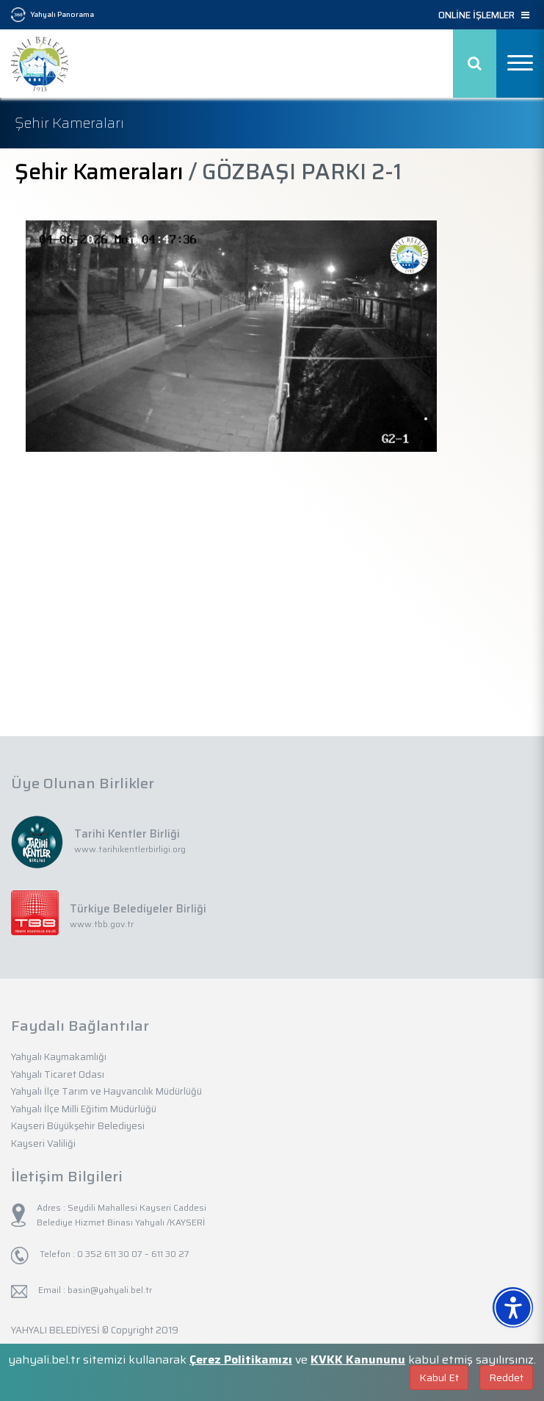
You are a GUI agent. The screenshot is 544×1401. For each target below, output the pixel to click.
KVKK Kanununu (358, 1359)
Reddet (506, 1377)
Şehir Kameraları (99, 171)
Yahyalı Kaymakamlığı (58, 1057)
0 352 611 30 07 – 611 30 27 (132, 1254)
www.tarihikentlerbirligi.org (130, 849)
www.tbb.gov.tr (102, 924)
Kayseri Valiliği (43, 1143)
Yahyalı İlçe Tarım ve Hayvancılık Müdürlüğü (106, 1091)
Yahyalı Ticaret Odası (57, 1074)
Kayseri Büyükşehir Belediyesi (78, 1126)
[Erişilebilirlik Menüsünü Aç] (513, 1307)
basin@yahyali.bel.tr (110, 1290)
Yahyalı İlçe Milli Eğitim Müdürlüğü (83, 1109)
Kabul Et (439, 1377)
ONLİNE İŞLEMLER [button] (483, 15)
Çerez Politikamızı (240, 1359)
